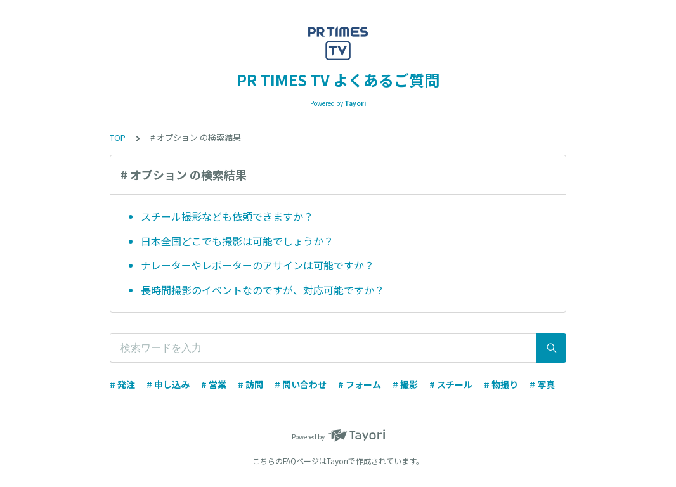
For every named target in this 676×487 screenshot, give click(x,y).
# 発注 (122, 384)
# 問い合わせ (301, 384)
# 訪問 (250, 384)
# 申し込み (168, 384)
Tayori (337, 460)
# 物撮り (501, 384)
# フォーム (359, 384)
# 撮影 (405, 384)
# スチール (450, 384)
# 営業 (213, 384)
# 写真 (542, 384)
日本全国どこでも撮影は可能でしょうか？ (237, 241)
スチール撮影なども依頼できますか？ (227, 216)
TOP (118, 137)
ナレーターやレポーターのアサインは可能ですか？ (257, 265)
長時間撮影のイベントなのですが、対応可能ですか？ (262, 289)
